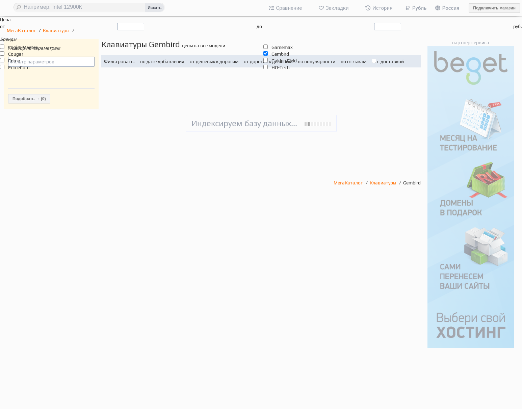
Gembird (280, 54)
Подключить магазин (494, 8)
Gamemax (282, 47)
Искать (154, 7)
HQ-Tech (280, 67)
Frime (14, 60)
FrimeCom (18, 67)
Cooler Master (22, 47)
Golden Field (284, 60)
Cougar (15, 54)
